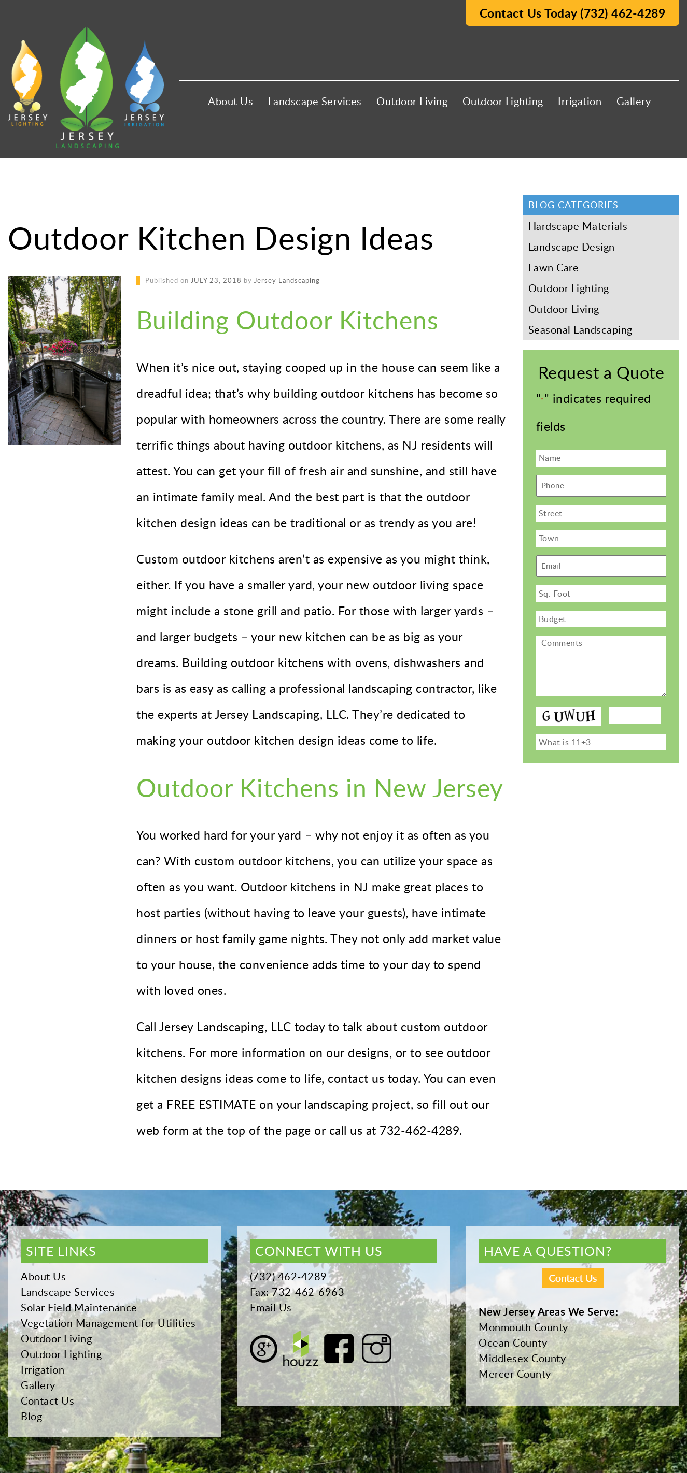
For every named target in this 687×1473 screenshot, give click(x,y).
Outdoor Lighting (502, 101)
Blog (31, 1416)
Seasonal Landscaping (580, 329)
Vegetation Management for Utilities (108, 1323)
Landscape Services (315, 101)
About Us (230, 101)
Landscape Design (571, 246)
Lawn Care (553, 267)
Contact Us (47, 1400)
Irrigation (579, 101)
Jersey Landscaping (287, 280)
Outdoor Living (411, 101)
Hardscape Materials (578, 226)
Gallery (633, 101)
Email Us (271, 1307)
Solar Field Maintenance (79, 1307)
